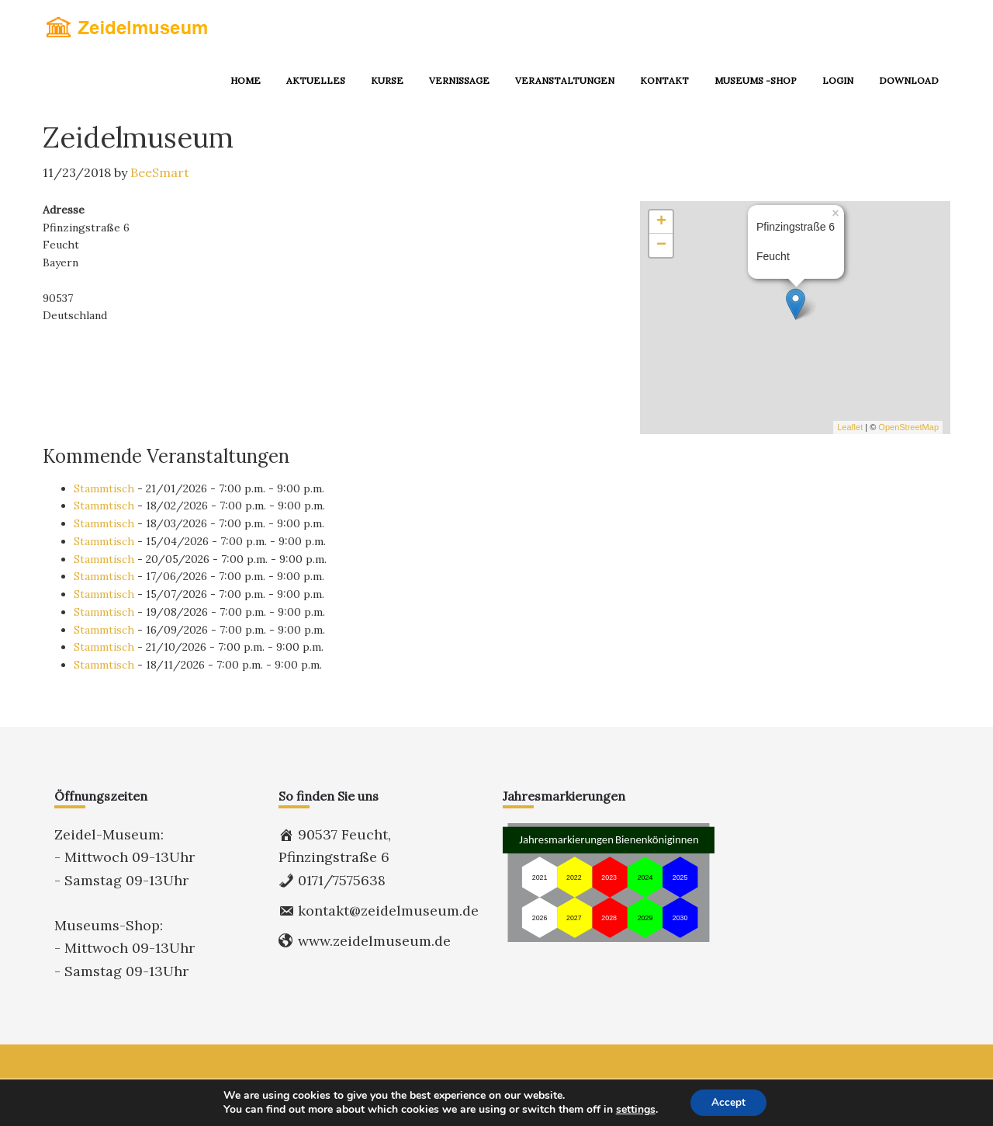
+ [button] (661, 222)
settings (633, 1109)
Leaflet (850, 427)
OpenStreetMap (908, 427)
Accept (728, 1101)
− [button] (661, 245)
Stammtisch (104, 488)
